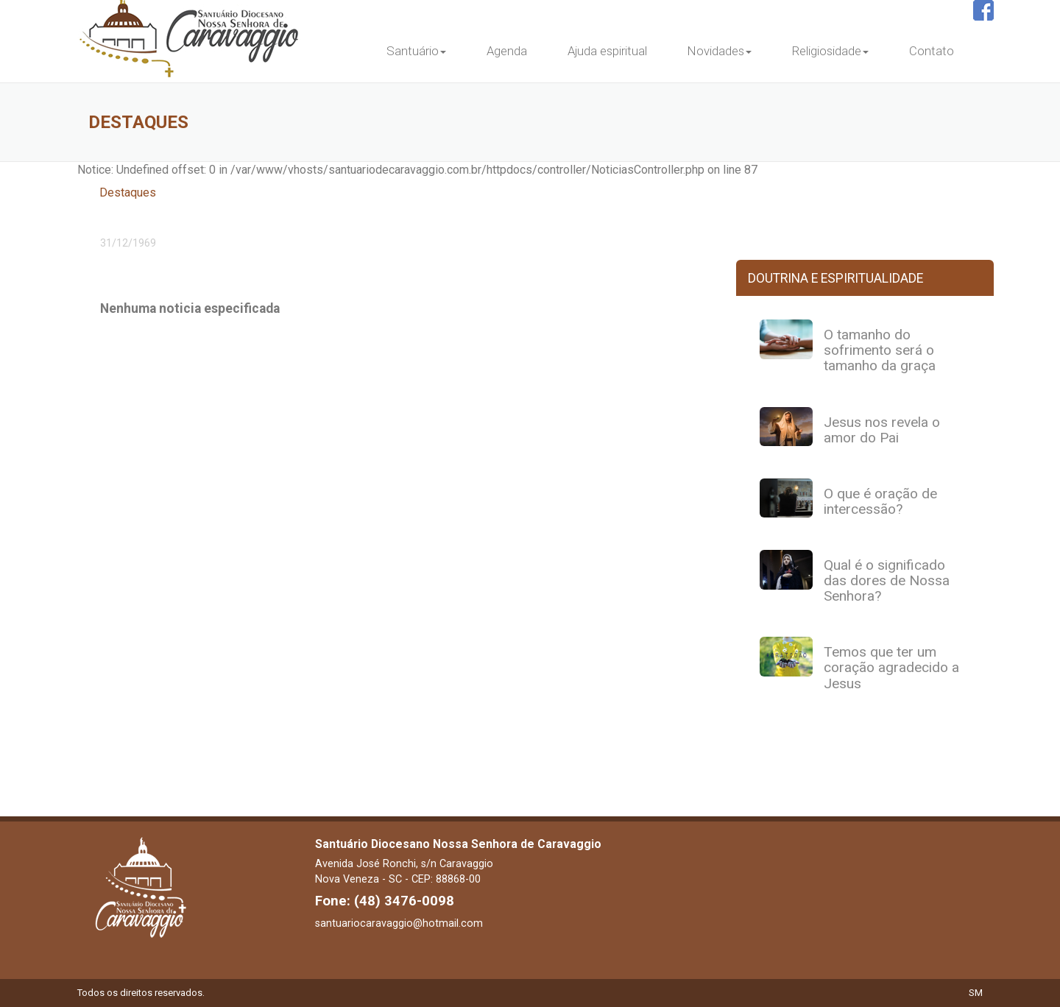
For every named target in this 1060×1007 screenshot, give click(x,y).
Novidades (720, 50)
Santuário (416, 50)
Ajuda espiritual (607, 50)
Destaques (127, 192)
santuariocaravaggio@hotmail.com (399, 923)
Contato (931, 50)
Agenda (507, 50)
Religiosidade (830, 50)
